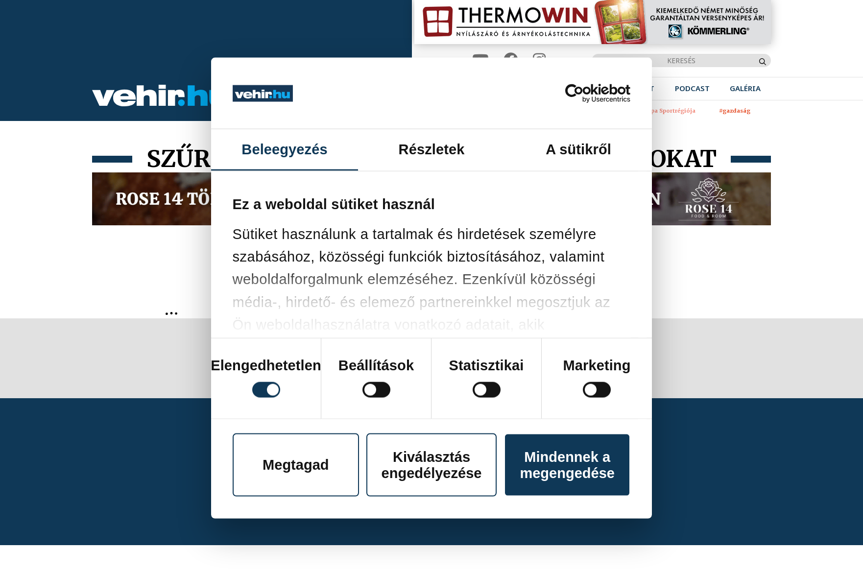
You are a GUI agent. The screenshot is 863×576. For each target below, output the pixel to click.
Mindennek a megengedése (567, 464)
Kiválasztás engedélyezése (432, 464)
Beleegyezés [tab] (284, 149)
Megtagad (296, 465)
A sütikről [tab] (578, 149)
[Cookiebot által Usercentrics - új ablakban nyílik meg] (587, 93)
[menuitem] (692, 88)
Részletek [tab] (432, 149)
